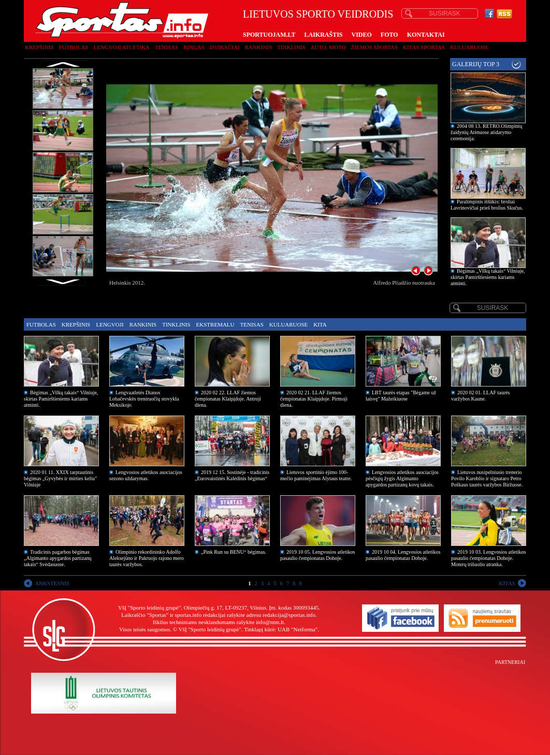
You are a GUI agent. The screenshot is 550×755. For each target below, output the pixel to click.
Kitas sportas (424, 47)
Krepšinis (39, 47)
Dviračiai (224, 47)
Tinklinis (291, 47)
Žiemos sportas (374, 47)
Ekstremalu (215, 324)
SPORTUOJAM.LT (269, 34)
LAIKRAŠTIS (323, 34)
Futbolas (74, 47)
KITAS (507, 583)
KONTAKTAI (426, 34)
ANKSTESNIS (52, 583)
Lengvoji (109, 324)
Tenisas (166, 47)
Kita (319, 324)
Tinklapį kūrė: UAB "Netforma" (280, 629)
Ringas (194, 47)
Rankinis (258, 47)
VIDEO (362, 34)
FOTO (389, 34)
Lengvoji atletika (121, 47)
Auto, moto (328, 47)
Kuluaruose (469, 47)
